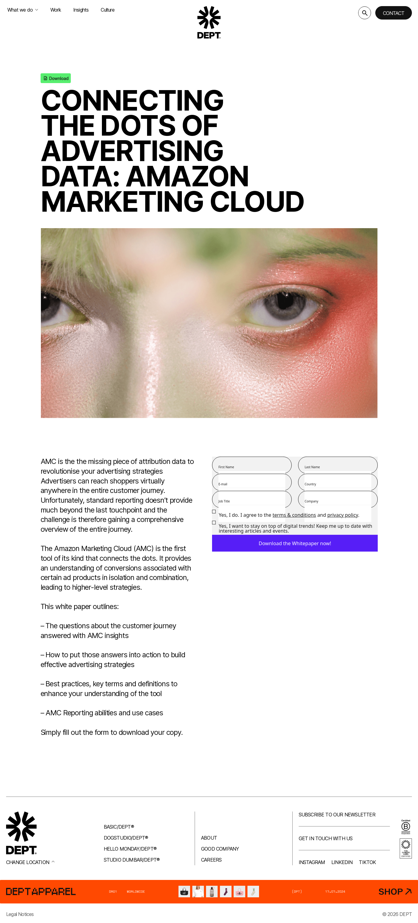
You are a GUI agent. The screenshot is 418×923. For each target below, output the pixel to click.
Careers (211, 860)
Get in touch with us (326, 838)
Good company (220, 849)
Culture (107, 10)
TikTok (367, 862)
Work (55, 10)
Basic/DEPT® (119, 827)
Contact (393, 13)
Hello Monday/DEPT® (130, 849)
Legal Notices (20, 914)
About (209, 838)
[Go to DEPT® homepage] (209, 22)
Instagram (312, 862)
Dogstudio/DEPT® (126, 838)
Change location (30, 862)
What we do (22, 10)
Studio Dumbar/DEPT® (132, 860)
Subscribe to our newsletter (337, 815)
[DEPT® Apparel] (209, 891)
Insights (81, 10)
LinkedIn (342, 862)
